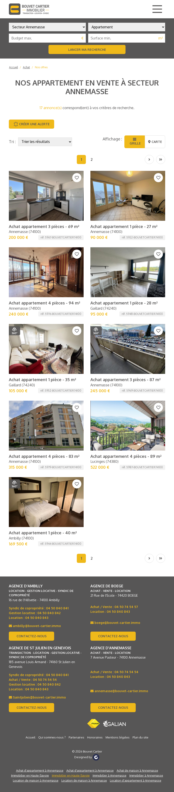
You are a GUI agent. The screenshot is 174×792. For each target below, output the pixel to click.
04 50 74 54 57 (126, 384)
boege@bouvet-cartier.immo (115, 400)
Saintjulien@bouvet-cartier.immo (37, 475)
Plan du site (140, 515)
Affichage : (112, 138)
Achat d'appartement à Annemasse (39, 548)
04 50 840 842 (48, 390)
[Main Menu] (157, 9)
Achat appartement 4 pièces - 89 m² (126, 278)
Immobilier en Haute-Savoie (30, 553)
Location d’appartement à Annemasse (135, 558)
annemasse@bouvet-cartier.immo (119, 469)
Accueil (13, 67)
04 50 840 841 (57, 386)
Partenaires (76, 515)
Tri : (12, 141)
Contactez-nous (32, 414)
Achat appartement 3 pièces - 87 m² (125, 246)
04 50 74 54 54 (45, 457)
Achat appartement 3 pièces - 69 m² (44, 181)
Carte (155, 142)
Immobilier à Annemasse (109, 553)
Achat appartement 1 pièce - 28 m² (124, 213)
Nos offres (41, 67)
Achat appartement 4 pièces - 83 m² (44, 278)
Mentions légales (118, 515)
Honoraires (95, 515)
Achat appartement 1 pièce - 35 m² (42, 246)
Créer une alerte (32, 124)
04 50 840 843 (36, 395)
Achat (26, 67)
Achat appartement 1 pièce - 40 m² (43, 310)
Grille (135, 141)
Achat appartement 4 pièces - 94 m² (44, 213)
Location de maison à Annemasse (35, 558)
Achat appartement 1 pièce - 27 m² (123, 181)
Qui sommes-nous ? (52, 515)
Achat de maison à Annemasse (137, 548)
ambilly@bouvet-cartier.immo (35, 403)
